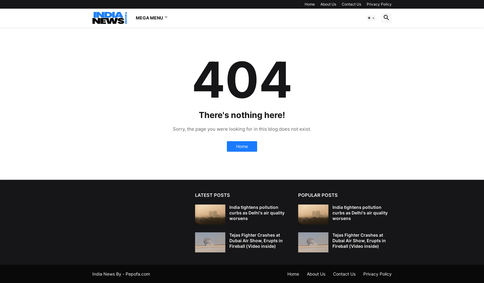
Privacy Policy (379, 4)
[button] (371, 18)
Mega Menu (149, 17)
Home (310, 4)
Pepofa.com (138, 274)
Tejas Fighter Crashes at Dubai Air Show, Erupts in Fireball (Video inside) (256, 240)
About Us (328, 4)
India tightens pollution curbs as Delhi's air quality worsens (257, 213)
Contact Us (351, 4)
